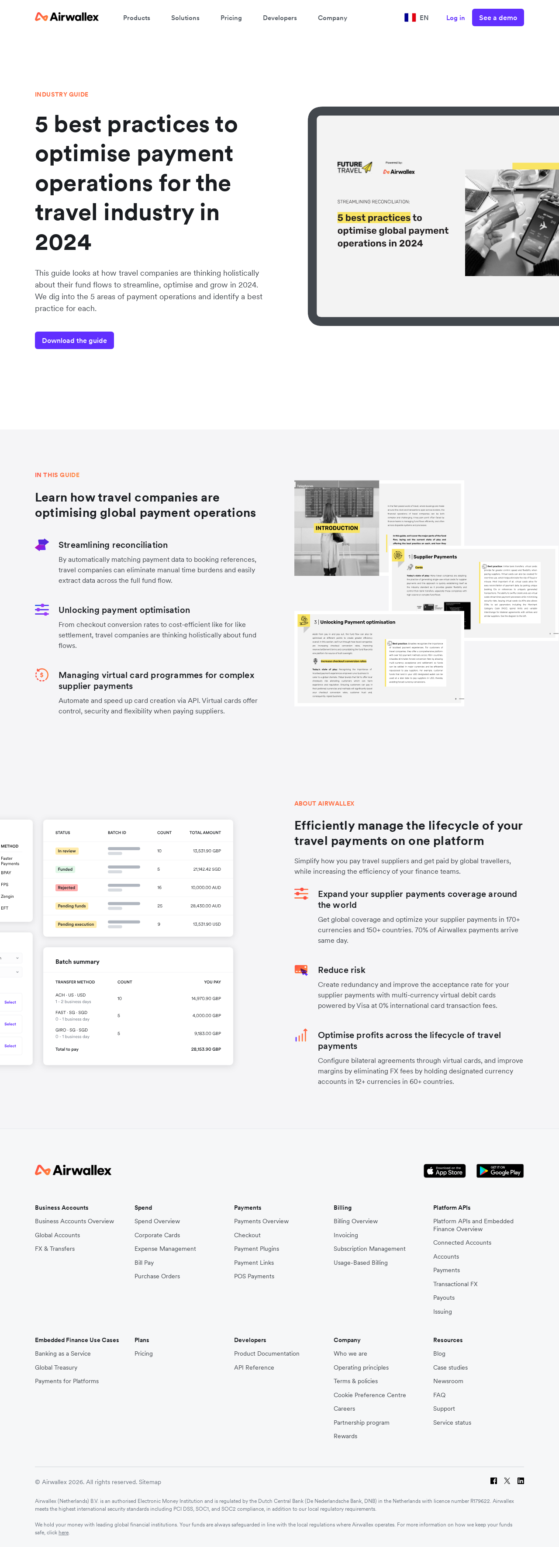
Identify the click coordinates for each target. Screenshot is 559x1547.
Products (136, 18)
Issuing (442, 1311)
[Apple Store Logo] (445, 1171)
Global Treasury (56, 1367)
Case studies (450, 1367)
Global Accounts (57, 1235)
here (64, 1532)
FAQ (439, 1395)
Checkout (247, 1235)
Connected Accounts (462, 1242)
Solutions (185, 18)
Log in (455, 18)
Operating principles (361, 1367)
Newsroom (448, 1381)
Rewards (345, 1436)
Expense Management (165, 1249)
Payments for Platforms (67, 1381)
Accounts (446, 1256)
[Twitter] (507, 1482)
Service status (452, 1422)
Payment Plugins (256, 1249)
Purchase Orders (157, 1276)
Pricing (231, 18)
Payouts (444, 1297)
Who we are (350, 1353)
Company (332, 18)
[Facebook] (493, 1482)
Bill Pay (144, 1263)
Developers (280, 18)
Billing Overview (356, 1221)
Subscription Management (370, 1249)
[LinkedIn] (521, 1482)
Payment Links (254, 1263)
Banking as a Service (63, 1353)
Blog (439, 1353)
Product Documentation (267, 1353)
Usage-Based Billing (361, 1263)
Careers (344, 1408)
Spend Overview (157, 1221)
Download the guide (74, 340)
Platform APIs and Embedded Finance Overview (473, 1225)
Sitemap (150, 1482)
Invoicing (346, 1235)
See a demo (498, 17)
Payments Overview (261, 1221)
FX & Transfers (55, 1249)
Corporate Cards (157, 1235)
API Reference (254, 1367)
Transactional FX (455, 1284)
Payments (446, 1270)
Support (444, 1408)
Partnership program (362, 1422)
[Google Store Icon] (500, 1171)
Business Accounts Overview (74, 1221)
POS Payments (254, 1276)
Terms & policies (356, 1381)
